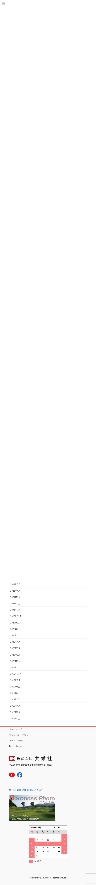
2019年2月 (15, 712)
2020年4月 (15, 641)
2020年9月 (15, 628)
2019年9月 (15, 680)
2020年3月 (15, 648)
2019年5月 (15, 699)
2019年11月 (16, 673)
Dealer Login (15, 746)
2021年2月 (15, 603)
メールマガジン (16, 740)
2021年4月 (15, 590)
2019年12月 (16, 667)
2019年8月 (15, 686)
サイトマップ (15, 729)
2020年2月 (15, 654)
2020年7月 (15, 635)
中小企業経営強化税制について (26, 790)
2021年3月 (15, 597)
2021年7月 (15, 584)
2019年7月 (15, 692)
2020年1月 (15, 661)
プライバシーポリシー (20, 734)
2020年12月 (16, 616)
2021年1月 (15, 609)
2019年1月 (15, 718)
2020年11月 (16, 622)
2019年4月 (15, 705)
